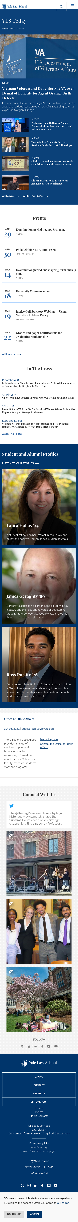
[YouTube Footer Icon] (55, 1186)
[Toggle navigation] (72, 5)
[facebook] (42, 1046)
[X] (21, 1046)
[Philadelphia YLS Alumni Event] (39, 254)
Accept (34, 1214)
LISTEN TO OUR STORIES (18, 463)
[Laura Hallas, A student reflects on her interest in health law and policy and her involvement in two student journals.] (39, 507)
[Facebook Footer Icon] (42, 1186)
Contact (39, 1085)
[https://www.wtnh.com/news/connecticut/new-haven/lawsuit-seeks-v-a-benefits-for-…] (39, 409)
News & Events (17, 29)
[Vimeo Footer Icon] (49, 1186)
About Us (39, 1093)
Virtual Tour (39, 1102)
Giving (39, 1076)
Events (39, 1112)
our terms (63, 1202)
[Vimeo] (48, 1046)
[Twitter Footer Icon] (22, 1186)
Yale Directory (39, 1147)
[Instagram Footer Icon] (29, 1186)
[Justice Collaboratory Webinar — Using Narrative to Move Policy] (39, 317)
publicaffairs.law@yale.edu (38, 728)
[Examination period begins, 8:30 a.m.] (39, 234)
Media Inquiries (49, 739)
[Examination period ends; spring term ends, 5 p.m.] (39, 275)
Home (5, 29)
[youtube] (56, 1046)
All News (8, 195)
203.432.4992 (39, 1172)
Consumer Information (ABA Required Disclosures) (39, 1133)
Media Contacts (39, 1115)
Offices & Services (39, 1125)
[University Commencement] (39, 296)
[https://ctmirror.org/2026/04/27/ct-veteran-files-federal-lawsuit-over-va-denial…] (39, 396)
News (39, 1108)
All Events (9, 354)
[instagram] (29, 1046)
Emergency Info (39, 1143)
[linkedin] (35, 1046)
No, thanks (14, 1214)
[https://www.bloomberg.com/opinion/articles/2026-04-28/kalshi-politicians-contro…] (39, 383)
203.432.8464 (12, 728)
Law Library (39, 1129)
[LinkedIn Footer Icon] (35, 1186)
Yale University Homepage (39, 1151)
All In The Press (33, 195)
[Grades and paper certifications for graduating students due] (39, 338)
